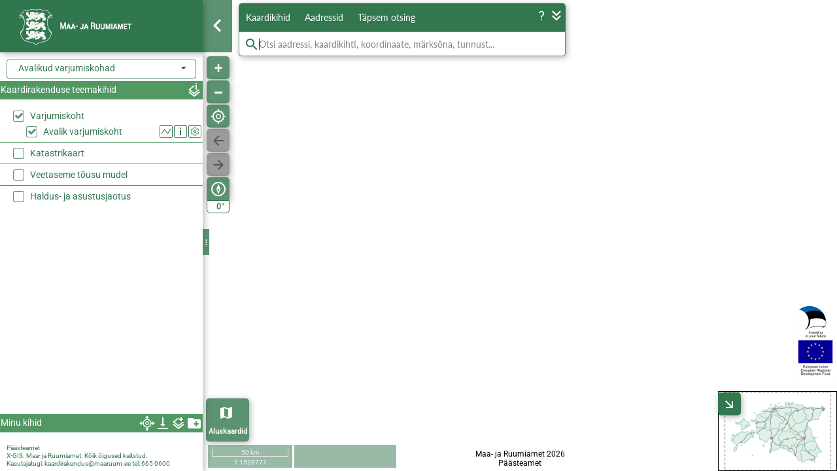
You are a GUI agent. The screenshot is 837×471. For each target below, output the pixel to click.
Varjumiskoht (57, 116)
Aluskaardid (228, 431)
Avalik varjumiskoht (82, 131)
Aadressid (324, 17)
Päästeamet (23, 447)
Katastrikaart (57, 153)
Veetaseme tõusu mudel (79, 174)
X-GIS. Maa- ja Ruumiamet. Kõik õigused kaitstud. (77, 455)
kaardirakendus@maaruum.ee (87, 463)
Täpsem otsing (386, 17)
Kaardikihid (268, 17)
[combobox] (101, 69)
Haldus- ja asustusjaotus (80, 196)
